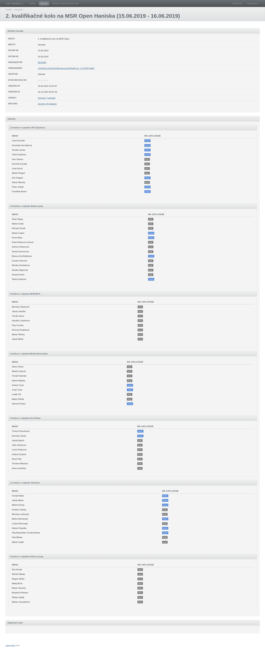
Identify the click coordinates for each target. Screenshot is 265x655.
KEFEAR (42, 62)
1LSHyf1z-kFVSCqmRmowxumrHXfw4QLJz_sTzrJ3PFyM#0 (66, 68)
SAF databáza (14, 3)
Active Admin (10, 645)
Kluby (32, 4)
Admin (9, 10)
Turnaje (44, 4)
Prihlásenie (237, 4)
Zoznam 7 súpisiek (46, 98)
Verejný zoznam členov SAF (65, 4)
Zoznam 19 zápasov (47, 104)
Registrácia (252, 4)
